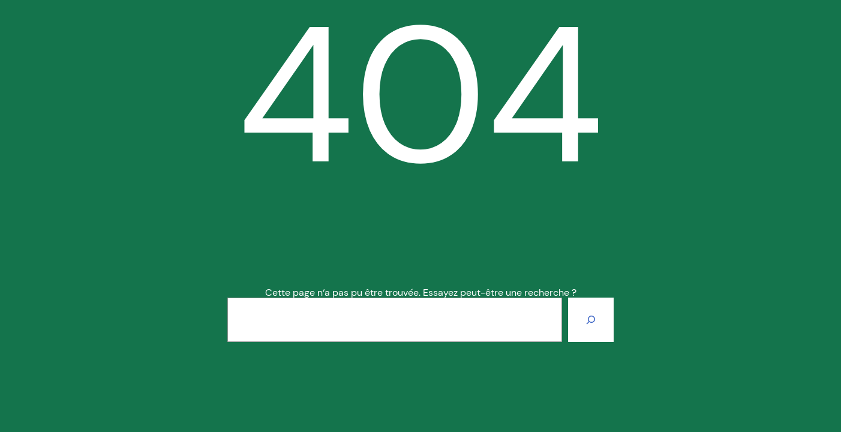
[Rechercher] (591, 320)
